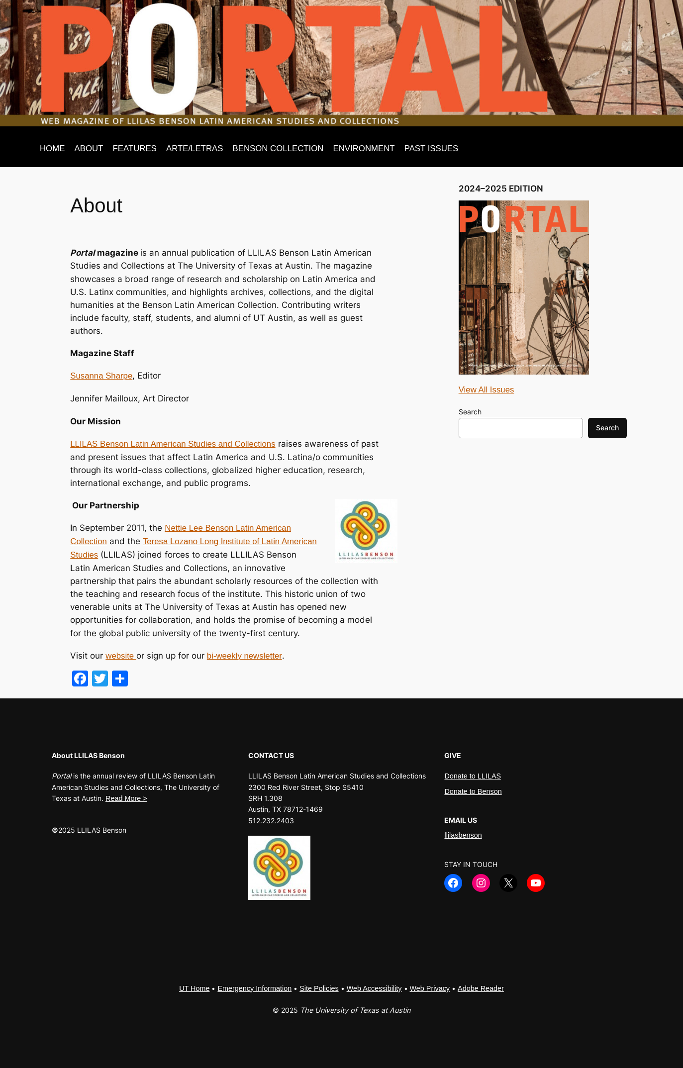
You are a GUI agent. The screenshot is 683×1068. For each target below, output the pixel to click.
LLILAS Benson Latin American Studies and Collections (172, 444)
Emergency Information (254, 988)
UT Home (194, 988)
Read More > (126, 798)
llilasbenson (463, 835)
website (120, 656)
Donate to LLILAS (472, 776)
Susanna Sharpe (101, 376)
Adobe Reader (481, 988)
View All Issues (486, 389)
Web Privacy (430, 988)
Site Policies (318, 988)
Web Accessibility (374, 988)
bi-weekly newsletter (244, 656)
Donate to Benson (472, 791)
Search (470, 411)
